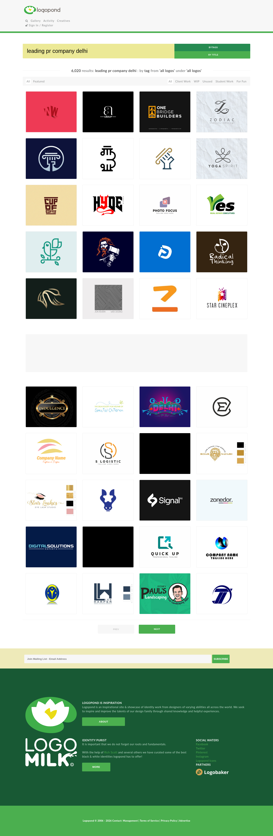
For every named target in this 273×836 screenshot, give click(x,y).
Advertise (184, 820)
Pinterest (202, 752)
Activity (48, 20)
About (102, 721)
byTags (213, 47)
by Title (213, 55)
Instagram (202, 756)
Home (61, 10)
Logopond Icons (206, 760)
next (157, 629)
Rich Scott (111, 752)
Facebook (202, 744)
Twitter (200, 748)
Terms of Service (150, 820)
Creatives (63, 20)
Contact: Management (125, 820)
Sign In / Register (39, 25)
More (96, 767)
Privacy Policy (169, 820)
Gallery (36, 20)
